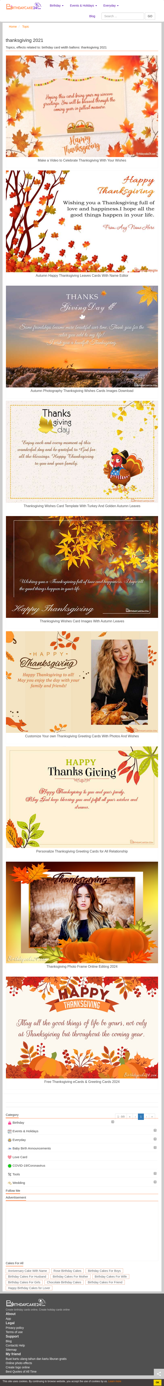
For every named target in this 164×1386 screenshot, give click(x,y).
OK (157, 1382)
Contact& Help (15, 1345)
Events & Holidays (23, 1131)
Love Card (17, 1157)
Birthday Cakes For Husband (27, 1276)
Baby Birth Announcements (29, 1148)
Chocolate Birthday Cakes (64, 1282)
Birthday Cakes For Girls (24, 1282)
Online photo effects (19, 1363)
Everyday (17, 1140)
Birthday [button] (57, 5)
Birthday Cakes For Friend (105, 1282)
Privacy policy (15, 1327)
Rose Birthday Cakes (68, 1271)
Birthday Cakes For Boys (104, 1271)
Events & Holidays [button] (83, 5)
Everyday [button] (111, 5)
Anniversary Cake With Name (27, 1271)
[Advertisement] (82, 1231)
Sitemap (11, 1349)
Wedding (16, 1183)
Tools (14, 1174)
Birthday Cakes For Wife (111, 1276)
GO (150, 16)
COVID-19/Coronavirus (26, 1165)
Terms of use (14, 1332)
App (8, 1318)
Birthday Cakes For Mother (70, 1276)
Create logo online (18, 1367)
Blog (92, 16)
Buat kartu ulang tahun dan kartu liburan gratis (36, 1358)
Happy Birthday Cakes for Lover (29, 1288)
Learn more (114, 1381)
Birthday (16, 1122)
